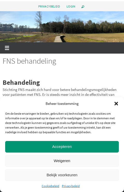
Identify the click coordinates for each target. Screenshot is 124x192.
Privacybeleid (71, 186)
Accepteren (62, 146)
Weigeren (62, 160)
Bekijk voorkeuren (62, 175)
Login (71, 6)
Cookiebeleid (50, 186)
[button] (116, 103)
